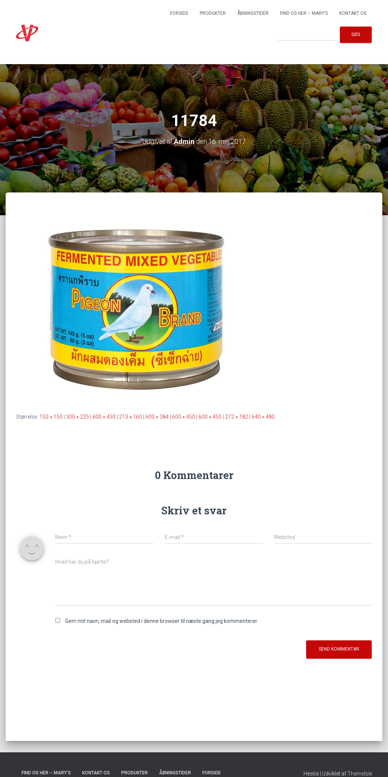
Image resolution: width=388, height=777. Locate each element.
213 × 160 (130, 417)
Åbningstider (253, 13)
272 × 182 (236, 417)
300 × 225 (77, 417)
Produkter (213, 13)
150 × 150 (51, 417)
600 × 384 (157, 417)
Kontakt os (352, 13)
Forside (179, 13)
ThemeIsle (359, 774)
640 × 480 (263, 417)
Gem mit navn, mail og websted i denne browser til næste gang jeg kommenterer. (161, 621)
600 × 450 (104, 417)
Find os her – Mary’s (304, 13)
